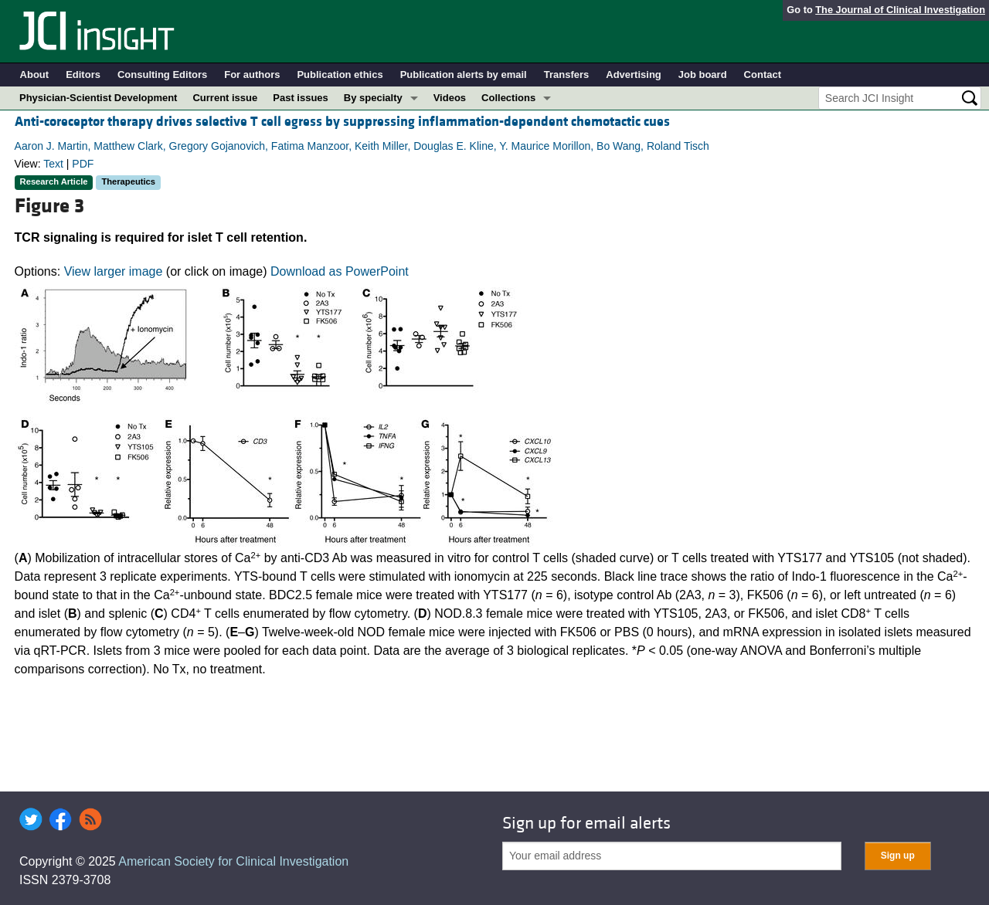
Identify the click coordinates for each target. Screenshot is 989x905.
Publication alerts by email (463, 74)
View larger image (113, 271)
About (34, 74)
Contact (762, 74)
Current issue (224, 97)
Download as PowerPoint (339, 271)
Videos (449, 97)
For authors (252, 74)
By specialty (373, 97)
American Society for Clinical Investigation (233, 861)
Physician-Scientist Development (98, 97)
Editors (83, 74)
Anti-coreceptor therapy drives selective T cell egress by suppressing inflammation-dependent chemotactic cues (342, 121)
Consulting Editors (162, 74)
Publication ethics (339, 74)
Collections (508, 97)
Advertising (633, 74)
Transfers (567, 74)
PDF (82, 164)
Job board (702, 74)
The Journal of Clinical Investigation (900, 9)
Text (53, 164)
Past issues (300, 97)
